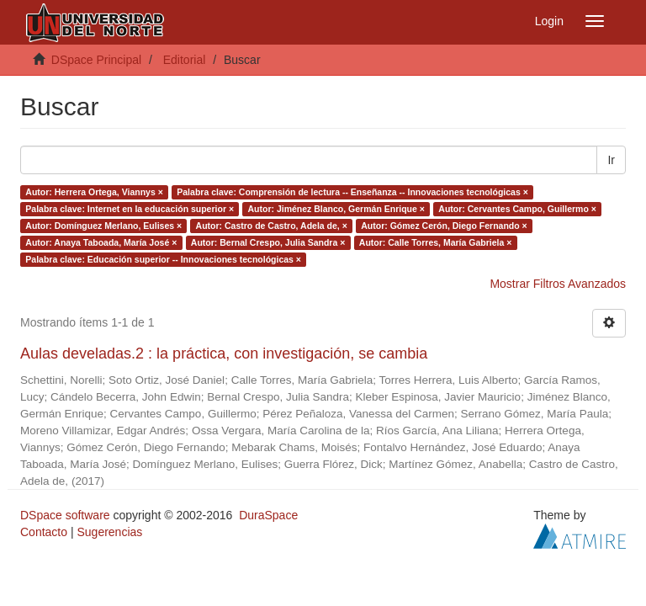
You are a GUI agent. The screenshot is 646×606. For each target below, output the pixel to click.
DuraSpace (268, 515)
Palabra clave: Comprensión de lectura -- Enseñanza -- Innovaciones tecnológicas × (352, 192)
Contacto (43, 532)
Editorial (184, 59)
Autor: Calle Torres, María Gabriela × (435, 242)
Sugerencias (109, 532)
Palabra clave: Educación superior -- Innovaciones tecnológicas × (163, 259)
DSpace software (65, 515)
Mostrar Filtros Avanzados (558, 283)
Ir (611, 160)
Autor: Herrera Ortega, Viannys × (94, 192)
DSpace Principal (96, 59)
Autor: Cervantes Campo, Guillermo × (517, 209)
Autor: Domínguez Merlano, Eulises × (103, 226)
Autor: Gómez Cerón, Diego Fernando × (444, 226)
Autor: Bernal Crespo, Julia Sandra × (268, 242)
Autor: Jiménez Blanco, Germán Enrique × (336, 209)
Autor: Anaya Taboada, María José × (101, 242)
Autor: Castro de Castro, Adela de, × (271, 226)
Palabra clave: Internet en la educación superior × (129, 209)
